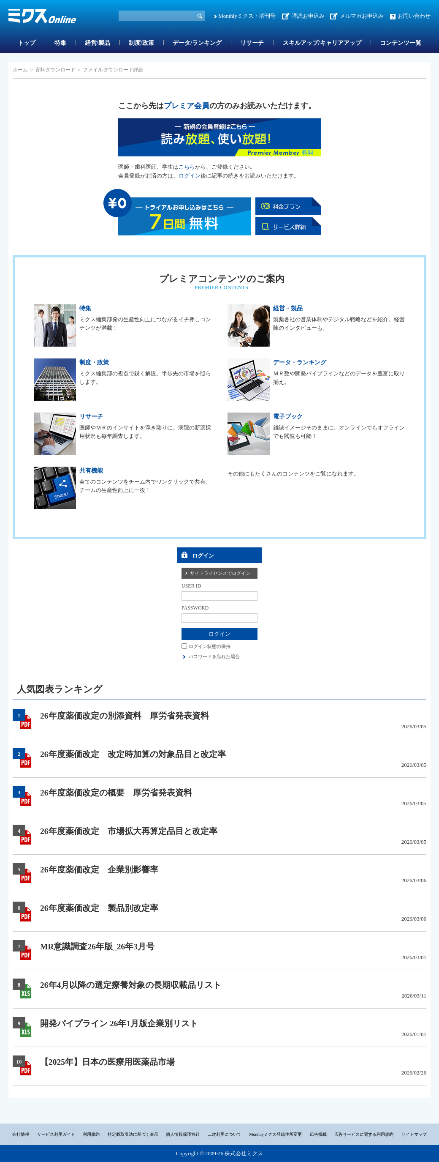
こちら (187, 167)
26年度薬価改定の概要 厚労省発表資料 (116, 792)
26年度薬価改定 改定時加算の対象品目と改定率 (133, 754)
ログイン (190, 175)
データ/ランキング (197, 43)
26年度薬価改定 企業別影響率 (99, 869)
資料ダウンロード (55, 70)
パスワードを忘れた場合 (214, 656)
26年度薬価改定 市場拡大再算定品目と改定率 (128, 831)
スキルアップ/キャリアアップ (322, 43)
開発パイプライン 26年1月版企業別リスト (119, 1023)
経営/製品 (97, 43)
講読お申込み (308, 16)
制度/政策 (141, 43)
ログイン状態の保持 (209, 645)
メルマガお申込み (362, 16)
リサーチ (252, 43)
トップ (26, 43)
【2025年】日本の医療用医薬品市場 (107, 1062)
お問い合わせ (414, 16)
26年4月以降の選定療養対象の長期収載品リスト (130, 985)
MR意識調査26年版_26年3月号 (97, 946)
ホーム (20, 70)
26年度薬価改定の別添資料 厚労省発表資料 (124, 715)
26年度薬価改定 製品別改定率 (99, 908)
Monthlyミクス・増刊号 (247, 16)
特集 (60, 43)
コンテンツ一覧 (400, 43)
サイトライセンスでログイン (220, 573)
